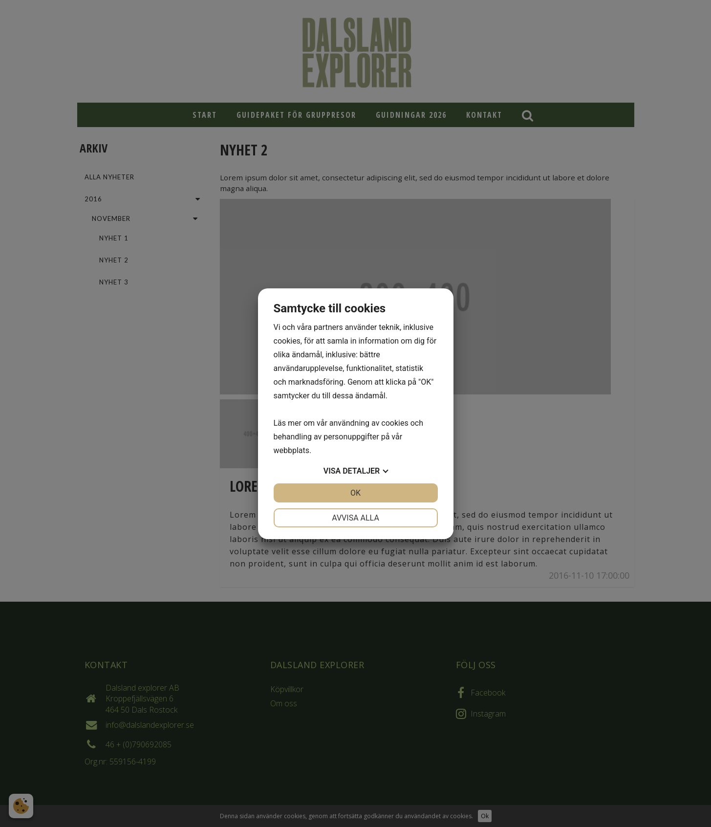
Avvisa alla (355, 517)
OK (355, 493)
